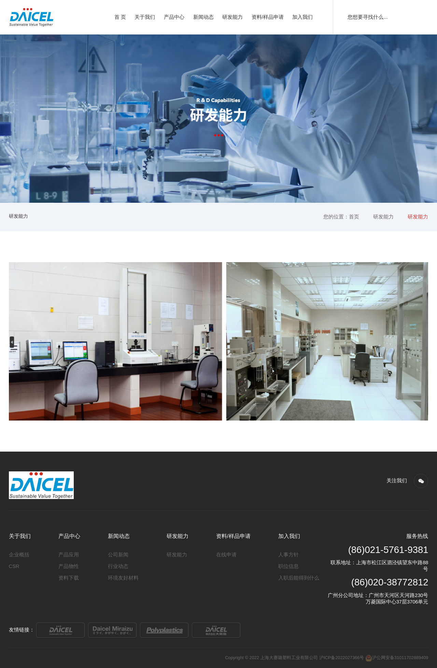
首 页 (120, 17)
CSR (14, 566)
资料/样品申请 (268, 17)
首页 (354, 216)
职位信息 (288, 566)
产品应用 (68, 554)
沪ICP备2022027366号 (341, 657)
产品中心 (174, 17)
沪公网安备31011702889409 (396, 657)
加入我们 (302, 17)
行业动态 (118, 566)
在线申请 (226, 554)
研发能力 (232, 17)
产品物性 (68, 566)
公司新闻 (118, 554)
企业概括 (19, 554)
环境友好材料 (123, 578)
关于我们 (145, 17)
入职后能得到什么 (298, 578)
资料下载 (68, 578)
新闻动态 (203, 17)
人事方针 (288, 554)
